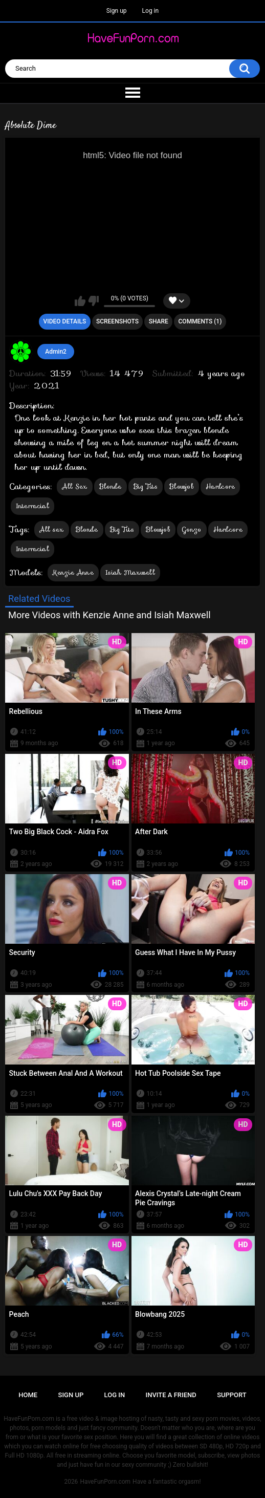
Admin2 (56, 351)
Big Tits (146, 486)
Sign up (116, 10)
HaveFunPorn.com (105, 1481)
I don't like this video (93, 301)
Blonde (110, 486)
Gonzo (192, 529)
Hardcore (220, 486)
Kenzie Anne (73, 572)
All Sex (74, 486)
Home (27, 1395)
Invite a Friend (171, 1395)
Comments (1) (200, 321)
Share (158, 321)
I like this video (80, 301)
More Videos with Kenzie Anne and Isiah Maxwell (109, 615)
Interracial (32, 506)
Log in (150, 10)
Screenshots (117, 321)
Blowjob (181, 486)
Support (232, 1395)
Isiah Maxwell (130, 572)
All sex (51, 529)
